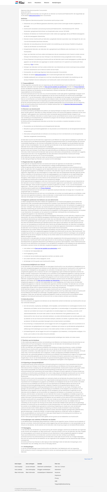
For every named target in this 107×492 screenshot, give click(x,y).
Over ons (57, 464)
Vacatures (57, 472)
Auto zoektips (18, 469)
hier (32, 64)
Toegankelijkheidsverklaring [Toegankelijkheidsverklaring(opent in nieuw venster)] (62, 484)
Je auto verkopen (30, 466)
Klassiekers (38, 2)
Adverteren (58, 469)
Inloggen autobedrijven (43, 469)
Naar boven (88, 459)
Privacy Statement (79, 87)
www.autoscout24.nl (34, 15)
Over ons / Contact (60, 466)
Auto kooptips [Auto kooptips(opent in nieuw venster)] (18, 466)
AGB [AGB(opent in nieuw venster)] (56, 481)
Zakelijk (39, 464)
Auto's (30, 2)
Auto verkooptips (30, 469)
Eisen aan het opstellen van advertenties (56, 87)
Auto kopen (18, 464)
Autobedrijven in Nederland (45, 472)
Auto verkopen (30, 464)
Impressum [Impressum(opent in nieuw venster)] (58, 475)
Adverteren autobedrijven (44, 466)
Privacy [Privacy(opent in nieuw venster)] (57, 478)
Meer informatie (19, 472)
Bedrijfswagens (56, 2)
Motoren (46, 2)
